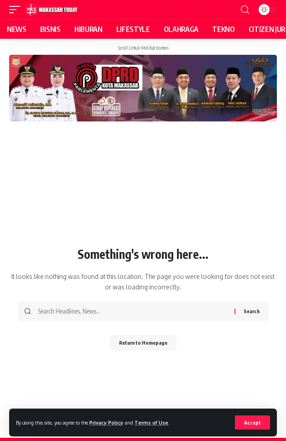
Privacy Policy (106, 422)
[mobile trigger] (17, 9)
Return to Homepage (143, 343)
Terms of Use (151, 422)
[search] (245, 10)
